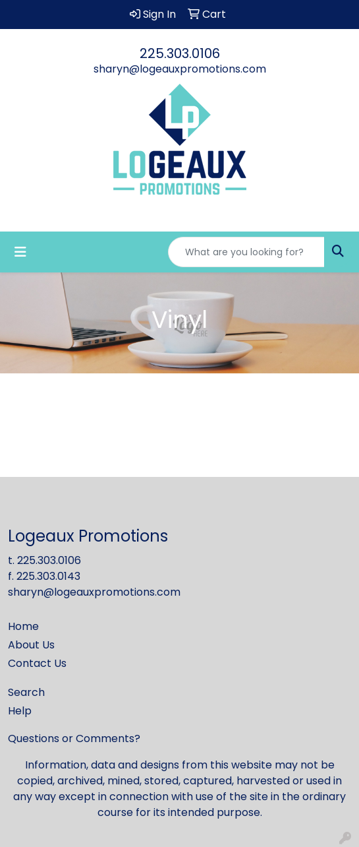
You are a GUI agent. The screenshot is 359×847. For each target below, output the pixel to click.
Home (23, 626)
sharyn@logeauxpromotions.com (180, 69)
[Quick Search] (246, 252)
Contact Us (37, 663)
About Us (31, 644)
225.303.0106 (180, 53)
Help (20, 710)
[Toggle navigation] (20, 252)
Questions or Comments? (74, 738)
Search (26, 692)
